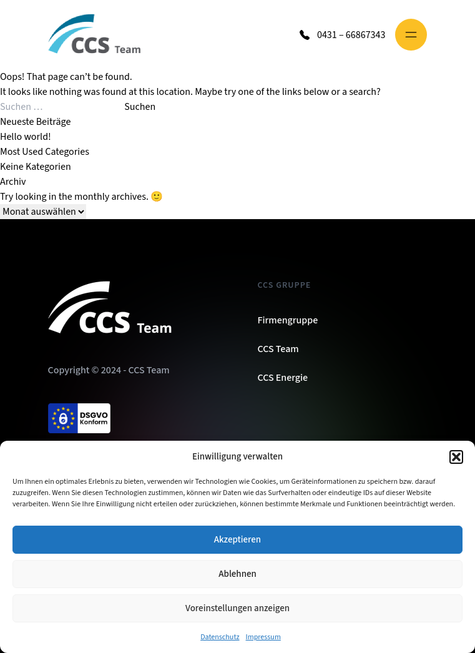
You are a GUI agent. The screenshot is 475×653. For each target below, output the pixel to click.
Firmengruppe (288, 320)
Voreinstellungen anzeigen (237, 608)
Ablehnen (237, 574)
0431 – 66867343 (351, 35)
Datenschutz (219, 637)
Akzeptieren (237, 539)
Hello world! (25, 137)
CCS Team (278, 349)
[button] (456, 457)
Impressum (263, 637)
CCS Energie (283, 378)
